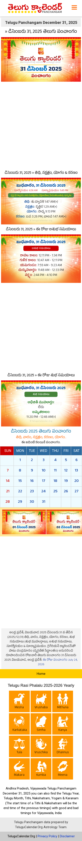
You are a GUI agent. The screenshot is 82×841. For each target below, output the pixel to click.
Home (41, 674)
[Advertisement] (41, 125)
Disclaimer (67, 836)
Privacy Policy (47, 836)
